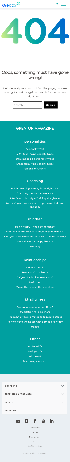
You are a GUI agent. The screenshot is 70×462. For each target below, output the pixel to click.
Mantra (35, 326)
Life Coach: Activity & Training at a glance (35, 198)
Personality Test (35, 149)
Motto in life (35, 346)
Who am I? (35, 356)
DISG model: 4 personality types (35, 158)
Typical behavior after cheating (35, 287)
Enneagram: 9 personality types (35, 163)
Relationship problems (35, 272)
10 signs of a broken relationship (35, 277)
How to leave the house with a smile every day (35, 321)
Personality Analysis (35, 168)
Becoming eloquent (35, 361)
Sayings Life (35, 351)
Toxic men (35, 282)
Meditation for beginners (35, 311)
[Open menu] (63, 4)
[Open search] (57, 3)
